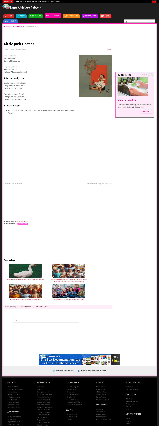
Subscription (133, 363)
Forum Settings (130, 384)
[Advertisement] (111, 8)
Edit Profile (129, 379)
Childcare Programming (15, 370)
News (22, 16)
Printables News (101, 397)
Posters (39, 370)
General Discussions (102, 380)
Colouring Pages (42, 405)
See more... (145, 112)
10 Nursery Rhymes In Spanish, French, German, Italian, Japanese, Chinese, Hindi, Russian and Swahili (44, 281)
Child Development (14, 377)
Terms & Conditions (62, 414)
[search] (139, 22)
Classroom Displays (43, 403)
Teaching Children (13, 375)
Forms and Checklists (73, 382)
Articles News (100, 392)
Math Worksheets (42, 398)
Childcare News (72, 395)
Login (127, 389)
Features (128, 401)
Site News (102, 385)
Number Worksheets (43, 380)
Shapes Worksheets (43, 385)
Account (11, 21)
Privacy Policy (97, 414)
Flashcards (40, 367)
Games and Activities (14, 397)
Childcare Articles (13, 367)
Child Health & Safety (14, 388)
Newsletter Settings (132, 382)
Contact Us (121, 414)
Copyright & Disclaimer (81, 414)
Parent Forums (101, 377)
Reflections (70, 372)
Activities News (101, 395)
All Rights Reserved (94, 421)
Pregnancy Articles (13, 385)
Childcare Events (72, 397)
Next (151, 75)
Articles (36, 16)
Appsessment (133, 394)
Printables (72, 16)
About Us (37, 414)
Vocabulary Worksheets (44, 388)
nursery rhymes (24, 224)
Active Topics (100, 370)
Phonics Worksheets (43, 390)
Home (9, 16)
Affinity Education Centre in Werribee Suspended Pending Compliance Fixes (37, 1)
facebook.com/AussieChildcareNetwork (93, 350)
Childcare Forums (101, 372)
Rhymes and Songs (22, 222)
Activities (53, 15)
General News (100, 389)
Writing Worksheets (43, 395)
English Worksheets (43, 400)
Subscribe (109, 414)
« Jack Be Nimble (26, 286)
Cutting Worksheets (43, 372)
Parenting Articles (13, 382)
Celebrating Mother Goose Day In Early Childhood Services (18, 280)
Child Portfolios (71, 377)
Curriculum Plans (72, 380)
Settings (130, 375)
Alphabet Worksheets (44, 377)
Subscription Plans (132, 370)
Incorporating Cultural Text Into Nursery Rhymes (71, 280)
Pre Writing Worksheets (44, 375)
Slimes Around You (127, 100)
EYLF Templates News (103, 400)
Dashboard (129, 367)
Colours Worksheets (43, 382)
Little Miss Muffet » (43, 286)
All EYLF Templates (73, 367)
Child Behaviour (13, 380)
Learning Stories (72, 370)
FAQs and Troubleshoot (74, 385)
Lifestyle (69, 400)
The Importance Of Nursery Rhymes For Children (98, 280)
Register (128, 387)
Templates (90, 16)
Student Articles (12, 372)
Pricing (128, 404)
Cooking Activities (13, 405)
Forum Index (100, 367)
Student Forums (101, 375)
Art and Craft (12, 400)
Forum (106, 16)
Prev (148, 75)
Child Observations (73, 375)
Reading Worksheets (43, 393)
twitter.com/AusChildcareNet (65, 350)
